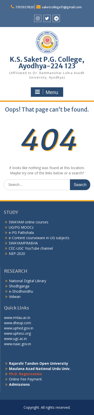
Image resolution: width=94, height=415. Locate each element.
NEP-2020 (17, 253)
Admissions (19, 384)
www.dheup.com (17, 322)
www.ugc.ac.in (15, 338)
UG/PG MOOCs (21, 227)
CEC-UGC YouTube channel (31, 248)
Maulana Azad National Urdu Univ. (39, 368)
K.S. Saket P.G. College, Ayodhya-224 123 (47, 62)
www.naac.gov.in (17, 343)
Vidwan (15, 296)
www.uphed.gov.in (18, 328)
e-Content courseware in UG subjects (39, 237)
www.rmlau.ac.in (17, 317)
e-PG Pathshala (21, 232)
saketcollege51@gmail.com (62, 7)
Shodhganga (19, 286)
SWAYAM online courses (28, 222)
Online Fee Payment (25, 379)
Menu (46, 92)
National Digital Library (27, 280)
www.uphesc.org (17, 333)
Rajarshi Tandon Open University (38, 363)
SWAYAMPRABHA (23, 243)
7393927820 (24, 7)
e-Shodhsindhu (21, 291)
